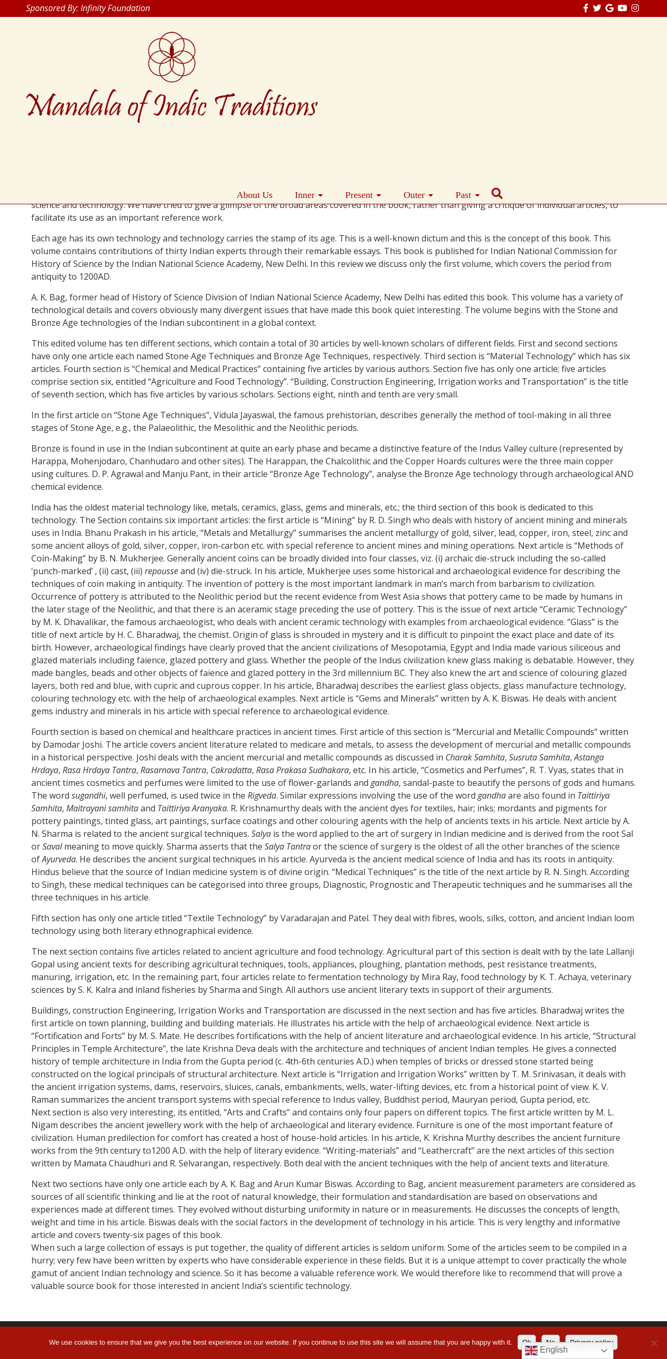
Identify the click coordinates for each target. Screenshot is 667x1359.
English (546, 1350)
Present (498, 73)
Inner (443, 73)
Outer (553, 73)
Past (602, 73)
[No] (653, 1343)
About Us (393, 73)
